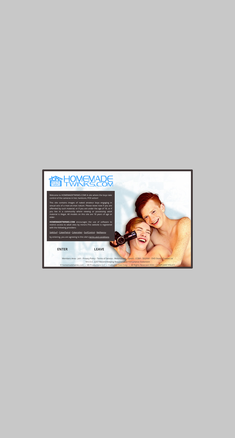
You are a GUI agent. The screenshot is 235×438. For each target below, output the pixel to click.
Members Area (69, 258)
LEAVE (99, 249)
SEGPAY (146, 258)
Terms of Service (105, 258)
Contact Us (168, 258)
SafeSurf (53, 232)
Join (79, 258)
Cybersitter (77, 232)
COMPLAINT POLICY (165, 265)
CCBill (138, 258)
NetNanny (101, 232)
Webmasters (120, 258)
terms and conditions (99, 237)
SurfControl (89, 232)
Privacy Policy (89, 258)
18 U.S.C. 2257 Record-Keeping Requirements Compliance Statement (117, 261)
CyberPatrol (64, 232)
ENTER (62, 249)
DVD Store (156, 258)
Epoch (130, 258)
